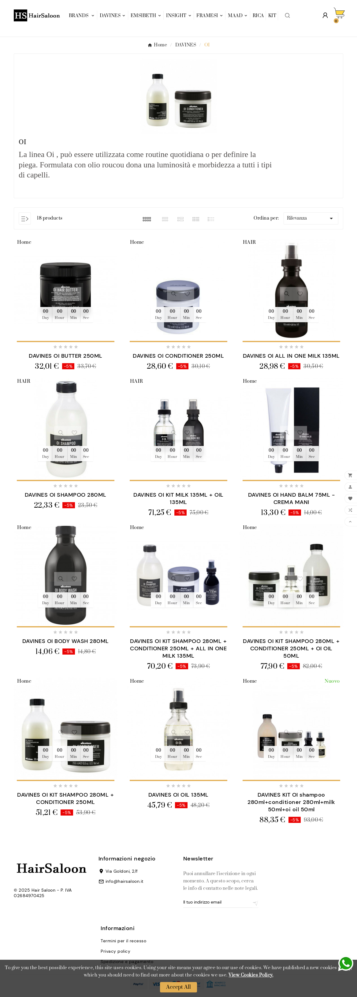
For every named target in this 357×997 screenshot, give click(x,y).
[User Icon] (325, 15)
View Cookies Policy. (251, 975)
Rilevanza (311, 218)
